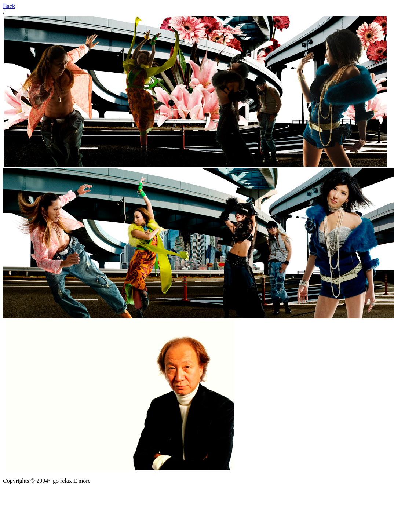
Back (9, 6)
